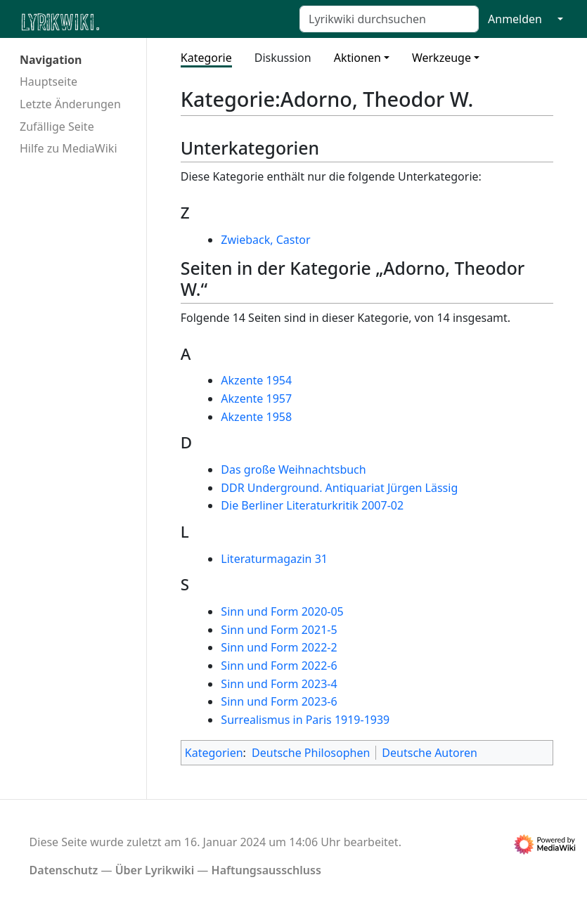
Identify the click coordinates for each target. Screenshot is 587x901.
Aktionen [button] (357, 57)
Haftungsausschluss (266, 870)
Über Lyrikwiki (155, 870)
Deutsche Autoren (429, 752)
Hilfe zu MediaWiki (68, 148)
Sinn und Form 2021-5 (279, 629)
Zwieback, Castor (265, 239)
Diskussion (282, 57)
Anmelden (515, 19)
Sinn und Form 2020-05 (282, 611)
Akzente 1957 (256, 398)
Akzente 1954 (256, 380)
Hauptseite (48, 81)
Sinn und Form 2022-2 (279, 647)
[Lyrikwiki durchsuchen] (389, 19)
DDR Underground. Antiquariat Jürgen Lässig (339, 487)
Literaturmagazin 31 (274, 558)
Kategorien (214, 752)
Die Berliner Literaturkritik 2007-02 (312, 505)
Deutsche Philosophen (311, 752)
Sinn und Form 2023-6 (279, 701)
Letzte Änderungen (70, 104)
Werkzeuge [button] (441, 57)
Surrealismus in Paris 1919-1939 (305, 719)
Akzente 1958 (256, 416)
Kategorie (206, 57)
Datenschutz (64, 870)
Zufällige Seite (57, 126)
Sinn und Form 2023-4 (279, 684)
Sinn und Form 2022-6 (279, 665)
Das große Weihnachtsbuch (293, 469)
